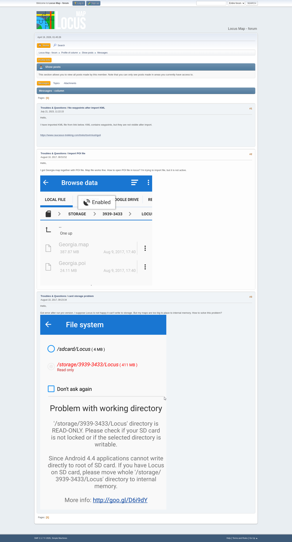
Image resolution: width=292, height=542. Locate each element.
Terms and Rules (240, 538)
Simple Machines (59, 538)
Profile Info (44, 60)
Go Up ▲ (253, 538)
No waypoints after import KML (86, 107)
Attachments (70, 83)
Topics (56, 83)
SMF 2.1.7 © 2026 (42, 538)
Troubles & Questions (53, 107)
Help (229, 538)
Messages (43, 83)
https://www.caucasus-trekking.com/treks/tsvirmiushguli (70, 135)
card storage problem (81, 296)
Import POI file (76, 153)
